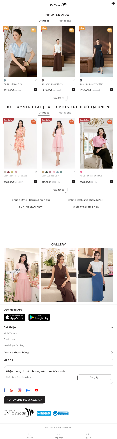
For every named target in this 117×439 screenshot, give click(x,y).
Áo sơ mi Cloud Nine (13, 84)
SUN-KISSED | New (31, 206)
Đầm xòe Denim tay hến (91, 84)
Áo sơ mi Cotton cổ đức (91, 176)
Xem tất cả (58, 98)
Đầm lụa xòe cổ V (50, 176)
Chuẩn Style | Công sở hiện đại (31, 200)
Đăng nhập (58, 438)
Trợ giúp (88, 438)
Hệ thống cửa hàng (14, 345)
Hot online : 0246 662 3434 (24, 399)
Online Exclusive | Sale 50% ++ (86, 200)
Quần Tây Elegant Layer (52, 84)
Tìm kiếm (29, 438)
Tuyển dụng (10, 339)
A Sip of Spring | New (86, 206)
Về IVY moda (10, 333)
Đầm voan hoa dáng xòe (15, 176)
